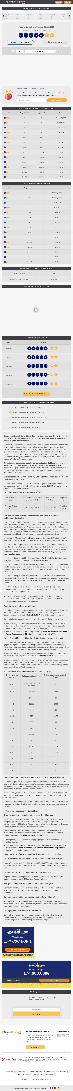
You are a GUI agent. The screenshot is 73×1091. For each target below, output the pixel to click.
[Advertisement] (36, 70)
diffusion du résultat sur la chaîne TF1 (40, 634)
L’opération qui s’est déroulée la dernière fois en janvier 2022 (42, 848)
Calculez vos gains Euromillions (19, 672)
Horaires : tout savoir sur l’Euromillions (22, 602)
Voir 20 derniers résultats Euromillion (36, 393)
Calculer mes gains (55, 42)
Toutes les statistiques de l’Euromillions (22, 811)
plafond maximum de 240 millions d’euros (38, 656)
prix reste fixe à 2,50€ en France (35, 835)
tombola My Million (36, 615)
